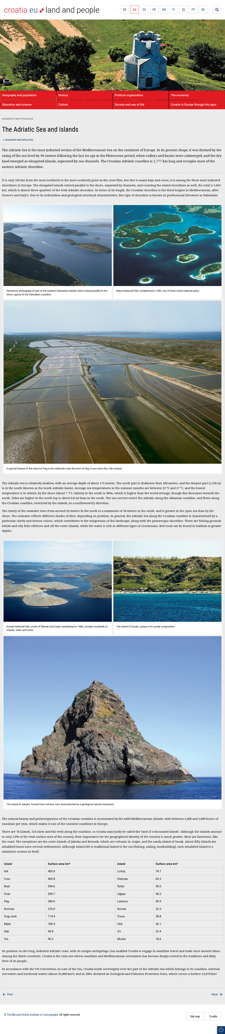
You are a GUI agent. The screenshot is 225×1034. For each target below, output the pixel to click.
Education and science (16, 104)
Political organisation (129, 95)
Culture (63, 104)
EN (134, 9)
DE (124, 9)
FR (154, 9)
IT (173, 9)
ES (144, 9)
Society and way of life (129, 104)
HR (164, 9)
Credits (213, 1016)
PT (193, 9)
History (63, 95)
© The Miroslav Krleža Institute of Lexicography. (31, 1014)
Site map (195, 1016)
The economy (180, 95)
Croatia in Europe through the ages (193, 104)
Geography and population (19, 95)
